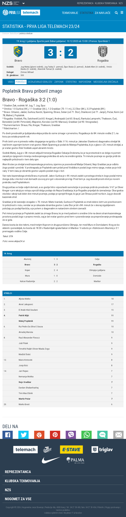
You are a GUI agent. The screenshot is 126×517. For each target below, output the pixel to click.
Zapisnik (58, 81)
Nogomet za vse (18, 499)
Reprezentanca (85, 3)
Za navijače (103, 13)
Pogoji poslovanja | (112, 507)
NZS (121, 3)
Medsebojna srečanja (106, 81)
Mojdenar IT (68, 513)
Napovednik (85, 81)
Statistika (86, 13)
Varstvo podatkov (63, 510)
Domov (5, 33)
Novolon (78, 513)
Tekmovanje (70, 13)
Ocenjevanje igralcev (40, 81)
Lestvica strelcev (25, 33)
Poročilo (21, 81)
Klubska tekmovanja (106, 3)
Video (11, 81)
